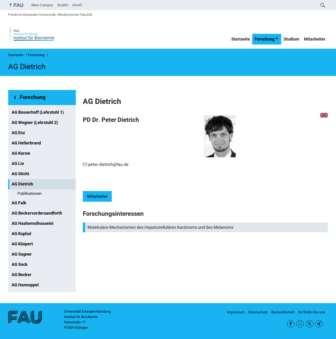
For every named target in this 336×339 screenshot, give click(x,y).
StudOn (62, 5)
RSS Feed (300, 324)
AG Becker (22, 274)
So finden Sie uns (311, 312)
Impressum (236, 312)
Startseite (240, 39)
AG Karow (21, 153)
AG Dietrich (22, 184)
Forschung (264, 39)
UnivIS (77, 5)
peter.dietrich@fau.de (108, 164)
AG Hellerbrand (26, 143)
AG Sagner (22, 254)
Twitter (309, 324)
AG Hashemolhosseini (32, 223)
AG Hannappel (25, 285)
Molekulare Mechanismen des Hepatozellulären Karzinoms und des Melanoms (160, 227)
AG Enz (18, 132)
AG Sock (20, 264)
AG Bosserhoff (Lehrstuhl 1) (38, 112)
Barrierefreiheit (282, 312)
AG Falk (19, 203)
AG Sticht (20, 173)
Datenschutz (258, 312)
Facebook (290, 324)
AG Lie (18, 163)
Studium (291, 39)
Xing (319, 324)
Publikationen (30, 193)
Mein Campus (42, 5)
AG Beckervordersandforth (37, 213)
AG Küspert (22, 244)
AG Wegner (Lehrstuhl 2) (35, 122)
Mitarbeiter (315, 39)
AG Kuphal (21, 233)
